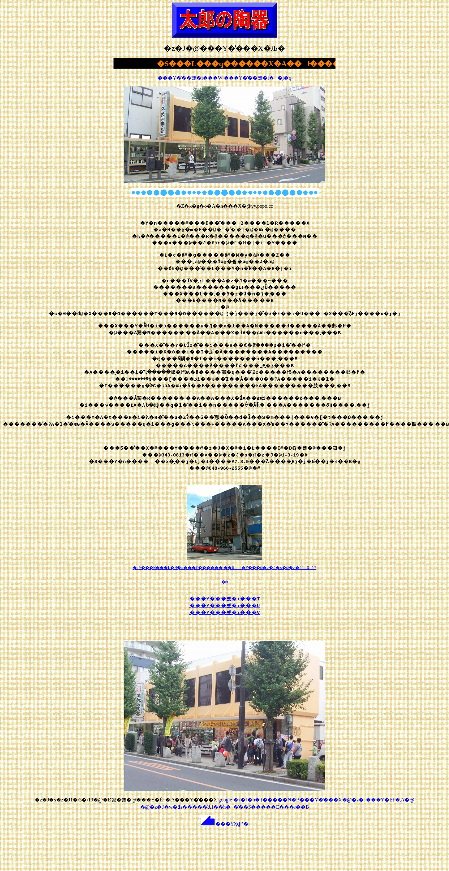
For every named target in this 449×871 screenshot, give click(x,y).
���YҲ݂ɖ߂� (225, 830)
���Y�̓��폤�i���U (224, 609)
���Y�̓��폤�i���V (224, 616)
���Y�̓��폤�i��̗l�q (257, 78)
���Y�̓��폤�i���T (224, 602)
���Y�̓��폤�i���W (190, 78)
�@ (224, 585)
